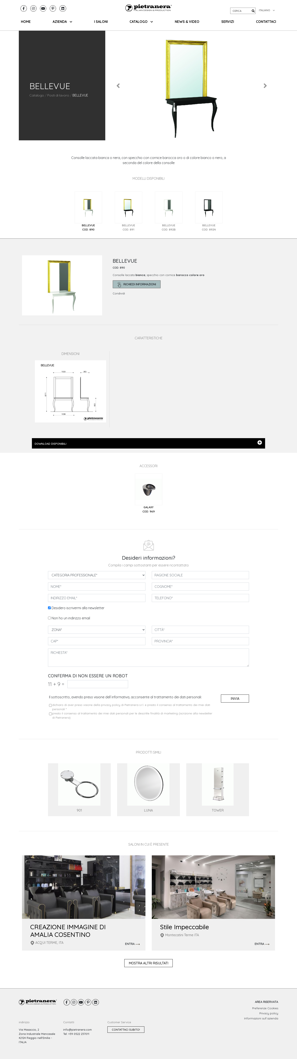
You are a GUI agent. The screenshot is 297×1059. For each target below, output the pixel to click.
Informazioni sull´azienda (261, 1018)
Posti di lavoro (58, 95)
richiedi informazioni (136, 284)
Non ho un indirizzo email (71, 618)
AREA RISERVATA (266, 1002)
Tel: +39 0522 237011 (76, 1034)
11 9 (56, 684)
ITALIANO (267, 10)
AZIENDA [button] (62, 21)
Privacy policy (268, 1013)
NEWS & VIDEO (187, 21)
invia (235, 698)
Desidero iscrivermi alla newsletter (78, 608)
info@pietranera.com (77, 1029)
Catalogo (36, 95)
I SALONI (101, 21)
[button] (118, 85)
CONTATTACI (266, 21)
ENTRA (132, 944)
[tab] (88, 212)
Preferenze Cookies (265, 1008)
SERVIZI (227, 21)
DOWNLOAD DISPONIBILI (148, 442)
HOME (26, 21)
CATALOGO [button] (141, 21)
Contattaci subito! (126, 1029)
